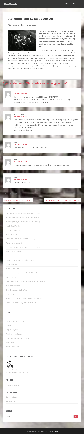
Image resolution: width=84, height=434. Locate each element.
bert (23, 25)
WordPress (54, 432)
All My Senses (11, 277)
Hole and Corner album (14, 230)
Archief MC (13, 397)
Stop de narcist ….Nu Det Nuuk (17, 290)
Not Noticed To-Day (13, 226)
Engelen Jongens (12, 330)
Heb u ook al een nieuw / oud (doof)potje (20, 260)
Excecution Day (11, 264)
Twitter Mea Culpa (12, 347)
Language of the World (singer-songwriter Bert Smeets (25, 281)
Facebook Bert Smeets (14, 334)
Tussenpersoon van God (14, 286)
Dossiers (9, 325)
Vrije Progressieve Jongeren (15, 256)
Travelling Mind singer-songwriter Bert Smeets (22, 217)
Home (67, 4)
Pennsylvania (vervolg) (14, 243)
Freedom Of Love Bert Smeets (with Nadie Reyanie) (24, 298)
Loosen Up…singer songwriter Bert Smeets (21, 303)
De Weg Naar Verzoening (15, 321)
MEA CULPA (32, 25)
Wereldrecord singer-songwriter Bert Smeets (22, 273)
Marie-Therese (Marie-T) (14, 269)
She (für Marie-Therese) (14, 251)
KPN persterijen (11, 234)
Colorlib (41, 432)
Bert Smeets (10, 3)
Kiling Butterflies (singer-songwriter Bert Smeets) (23, 213)
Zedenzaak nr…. (11, 294)
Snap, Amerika (11, 342)
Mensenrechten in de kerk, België (18, 338)
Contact (75, 4)
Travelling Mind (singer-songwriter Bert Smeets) (23, 222)
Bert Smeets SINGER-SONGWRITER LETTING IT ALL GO (26, 247)
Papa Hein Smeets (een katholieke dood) (20, 239)
